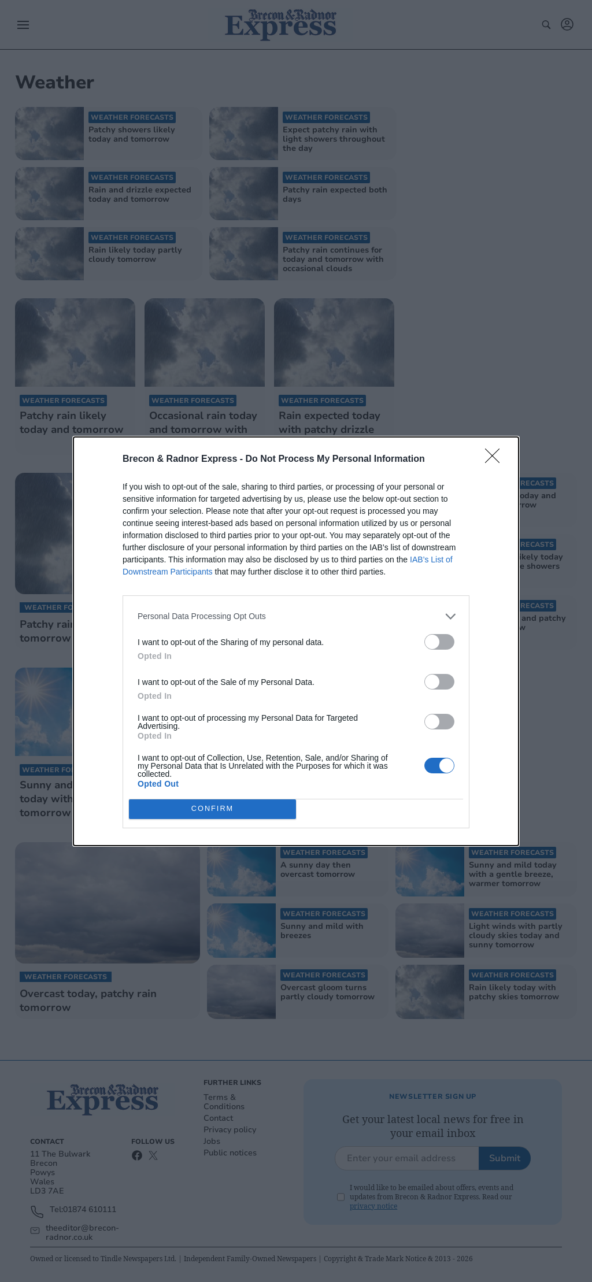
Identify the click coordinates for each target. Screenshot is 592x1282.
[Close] (496, 459)
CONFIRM (212, 809)
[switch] (439, 642)
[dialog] (296, 641)
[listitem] (296, 616)
